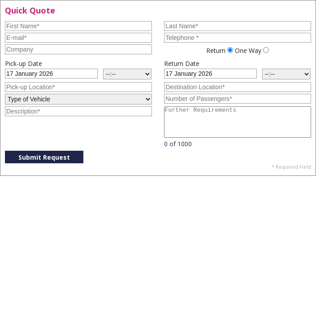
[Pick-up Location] (78, 87)
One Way (248, 50)
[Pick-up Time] (127, 74)
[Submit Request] (44, 157)
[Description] (78, 111)
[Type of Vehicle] (78, 99)
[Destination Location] (237, 87)
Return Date (181, 63)
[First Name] (78, 26)
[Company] (78, 49)
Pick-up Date (23, 63)
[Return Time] (286, 74)
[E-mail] (78, 38)
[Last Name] (237, 26)
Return (215, 50)
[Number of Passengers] (237, 99)
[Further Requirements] (237, 122)
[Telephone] (237, 38)
